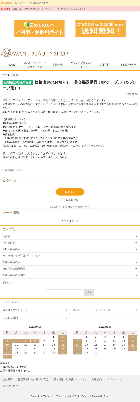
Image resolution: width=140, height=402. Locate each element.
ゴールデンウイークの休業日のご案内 (29, 3)
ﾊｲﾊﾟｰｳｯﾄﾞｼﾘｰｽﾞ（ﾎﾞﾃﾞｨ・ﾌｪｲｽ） (22, 255)
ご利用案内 (105, 64)
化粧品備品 (9, 242)
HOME (12, 64)
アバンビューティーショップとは (35, 64)
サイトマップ (114, 379)
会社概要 (8, 379)
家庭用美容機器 (11, 249)
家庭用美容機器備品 (14, 268)
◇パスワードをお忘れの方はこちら (70, 206)
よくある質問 (10, 317)
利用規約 (97, 379)
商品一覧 (58, 64)
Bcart (106, 396)
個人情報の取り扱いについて (69, 379)
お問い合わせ (128, 64)
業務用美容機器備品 (14, 275)
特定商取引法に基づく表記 (33, 379)
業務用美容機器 (11, 262)
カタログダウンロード (81, 64)
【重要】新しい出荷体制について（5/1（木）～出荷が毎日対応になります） (48, 8)
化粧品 (6, 236)
